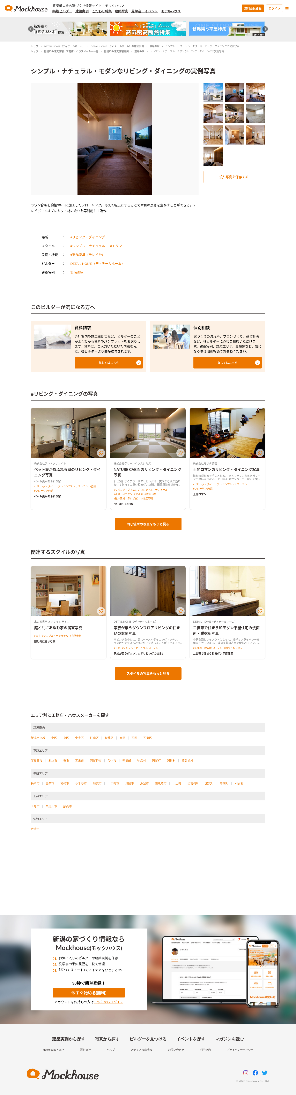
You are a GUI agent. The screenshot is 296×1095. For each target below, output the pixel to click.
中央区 (79, 737)
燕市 (66, 760)
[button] (109, 362)
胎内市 (112, 760)
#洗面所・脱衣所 (202, 648)
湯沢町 (209, 783)
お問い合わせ (176, 1049)
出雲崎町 (193, 783)
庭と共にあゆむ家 (45, 641)
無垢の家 (155, 46)
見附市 (129, 783)
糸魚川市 (51, 806)
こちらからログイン (108, 1002)
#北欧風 (138, 494)
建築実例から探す (68, 1039)
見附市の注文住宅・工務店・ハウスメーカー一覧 (71, 51)
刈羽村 (239, 783)
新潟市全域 (38, 737)
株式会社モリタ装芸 (205, 463)
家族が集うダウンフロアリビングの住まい (139, 653)
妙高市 (67, 806)
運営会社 (85, 1049)
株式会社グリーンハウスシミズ (132, 463)
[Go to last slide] (31, 29)
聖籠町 (127, 760)
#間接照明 (147, 498)
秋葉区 (109, 737)
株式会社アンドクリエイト (50, 463)
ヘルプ (111, 1049)
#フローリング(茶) (44, 490)
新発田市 (36, 760)
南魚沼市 (160, 783)
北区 (54, 737)
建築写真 (121, 11)
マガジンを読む (229, 1039)
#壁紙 (93, 486)
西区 (134, 737)
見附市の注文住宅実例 (116, 51)
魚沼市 (144, 783)
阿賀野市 (96, 760)
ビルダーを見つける (148, 1039)
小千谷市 (81, 783)
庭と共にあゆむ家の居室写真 (58, 628)
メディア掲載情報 (141, 1049)
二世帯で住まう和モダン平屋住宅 (213, 653)
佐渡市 (35, 829)
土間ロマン (199, 494)
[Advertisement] (148, 878)
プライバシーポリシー (240, 1049)
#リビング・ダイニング (87, 237)
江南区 (94, 737)
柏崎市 (64, 783)
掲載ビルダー (62, 11)
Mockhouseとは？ (53, 1049)
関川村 (171, 760)
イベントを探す (190, 1039)
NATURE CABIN (123, 504)
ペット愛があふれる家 (47, 496)
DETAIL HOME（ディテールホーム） (64, 46)
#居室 (37, 635)
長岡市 (35, 783)
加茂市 (97, 783)
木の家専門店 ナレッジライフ (51, 621)
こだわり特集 (102, 11)
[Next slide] (265, 29)
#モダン (116, 246)
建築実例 (82, 11)
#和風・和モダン (123, 494)
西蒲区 (147, 737)
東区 (66, 737)
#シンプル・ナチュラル (87, 246)
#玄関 (117, 648)
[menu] (287, 8)
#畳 (154, 494)
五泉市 (79, 760)
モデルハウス (171, 11)
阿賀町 (156, 760)
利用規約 (205, 1049)
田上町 (177, 783)
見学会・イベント (144, 11)
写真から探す (107, 1039)
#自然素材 (75, 635)
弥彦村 (141, 760)
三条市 (50, 783)
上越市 (35, 806)
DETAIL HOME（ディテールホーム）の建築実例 (117, 46)
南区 (122, 737)
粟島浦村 (187, 760)
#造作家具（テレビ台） (87, 255)
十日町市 (113, 783)
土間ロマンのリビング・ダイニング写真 (226, 469)
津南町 (224, 783)
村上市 (53, 760)
